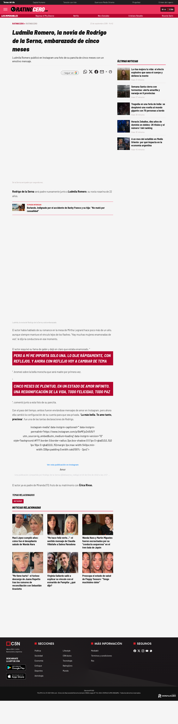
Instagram (18, 501)
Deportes (39, 670)
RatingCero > (18, 23)
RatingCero (31, 23)
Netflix (76, 16)
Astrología (39, 675)
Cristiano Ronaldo (135, 16)
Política (38, 650)
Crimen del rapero (166, 2)
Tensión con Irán (70, 2)
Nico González (103, 16)
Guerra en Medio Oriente (104, 2)
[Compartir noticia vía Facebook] (96, 71)
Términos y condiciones (101, 655)
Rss (92, 660)
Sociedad (39, 655)
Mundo (66, 670)
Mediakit (94, 650)
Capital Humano (39, 2)
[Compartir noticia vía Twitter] (90, 71)
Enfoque (38, 665)
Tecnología (67, 660)
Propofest (136, 2)
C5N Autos (67, 655)
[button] (110, 71)
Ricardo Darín (167, 16)
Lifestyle (66, 650)
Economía (39, 660)
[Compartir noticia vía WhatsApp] (85, 71)
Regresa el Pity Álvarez (45, 16)
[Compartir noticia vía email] (102, 71)
